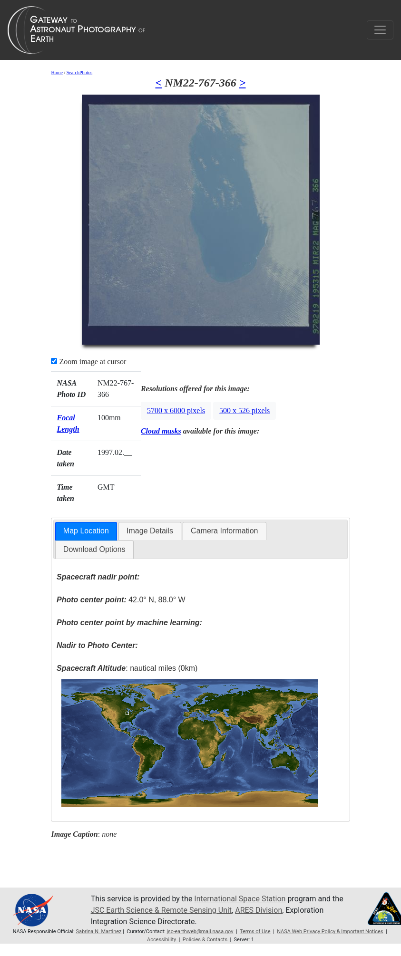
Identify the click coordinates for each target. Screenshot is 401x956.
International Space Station (239, 898)
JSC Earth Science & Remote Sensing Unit (161, 910)
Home (56, 72)
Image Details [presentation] (150, 531)
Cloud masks (161, 431)
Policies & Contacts (205, 940)
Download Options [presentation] (94, 549)
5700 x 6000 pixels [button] (176, 410)
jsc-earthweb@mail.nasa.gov (199, 931)
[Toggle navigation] (380, 29)
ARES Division (258, 910)
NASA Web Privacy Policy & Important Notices (330, 931)
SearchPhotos (79, 72)
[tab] (86, 531)
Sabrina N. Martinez (98, 931)
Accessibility (161, 940)
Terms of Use (255, 931)
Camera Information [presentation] (224, 531)
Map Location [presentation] (86, 531)
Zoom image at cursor (88, 361)
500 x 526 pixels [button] (244, 410)
